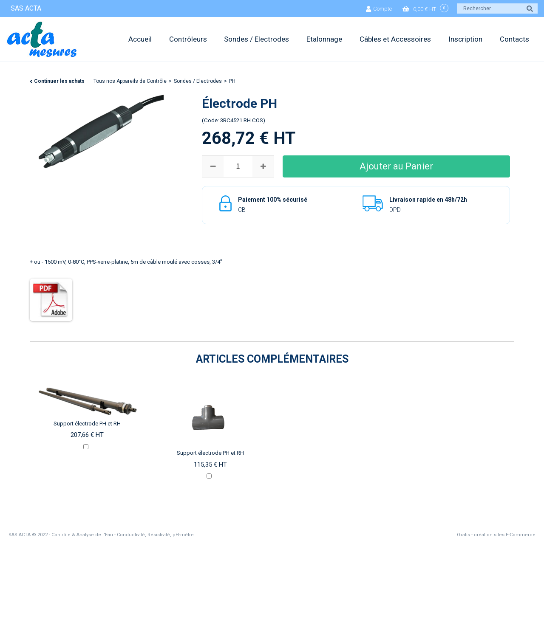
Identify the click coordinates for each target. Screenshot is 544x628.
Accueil (140, 39)
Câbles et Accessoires (395, 39)
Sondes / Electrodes (256, 39)
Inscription (465, 39)
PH (232, 81)
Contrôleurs (188, 39)
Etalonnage (324, 39)
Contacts (514, 39)
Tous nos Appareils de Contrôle (130, 81)
